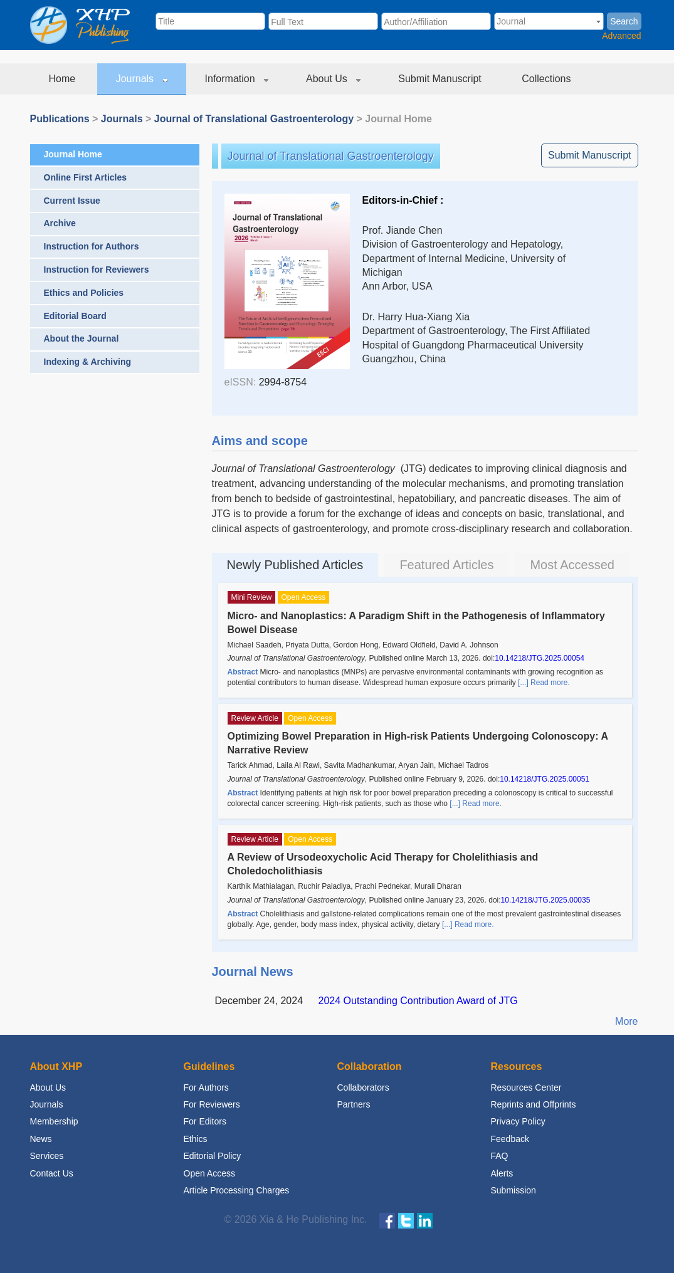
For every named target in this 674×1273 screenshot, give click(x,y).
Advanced (621, 36)
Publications (60, 118)
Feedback (510, 1139)
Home (63, 78)
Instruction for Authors (91, 246)
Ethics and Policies (84, 293)
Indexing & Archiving (88, 362)
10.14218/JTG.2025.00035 (546, 900)
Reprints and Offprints (533, 1104)
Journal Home (73, 154)
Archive (60, 223)
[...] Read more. (544, 682)
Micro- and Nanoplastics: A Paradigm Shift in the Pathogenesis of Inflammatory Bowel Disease (416, 622)
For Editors (205, 1121)
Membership (54, 1121)
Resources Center (526, 1087)
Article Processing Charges (237, 1190)
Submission (513, 1190)
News (41, 1139)
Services (47, 1156)
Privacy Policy (518, 1121)
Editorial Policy (212, 1156)
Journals (141, 78)
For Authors (206, 1087)
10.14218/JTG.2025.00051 (544, 779)
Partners (354, 1104)
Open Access (210, 1173)
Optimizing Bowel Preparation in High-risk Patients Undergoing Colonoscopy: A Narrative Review (418, 743)
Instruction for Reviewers (96, 270)
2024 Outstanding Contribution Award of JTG (418, 1000)
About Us (333, 78)
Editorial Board (75, 316)
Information (236, 78)
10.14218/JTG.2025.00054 (539, 658)
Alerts (502, 1173)
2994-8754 (283, 382)
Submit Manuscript (441, 78)
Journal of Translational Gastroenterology (254, 118)
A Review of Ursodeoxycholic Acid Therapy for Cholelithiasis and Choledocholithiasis (383, 864)
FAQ (499, 1156)
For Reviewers (212, 1104)
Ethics (196, 1139)
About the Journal (81, 338)
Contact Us (51, 1173)
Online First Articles (85, 177)
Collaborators (363, 1087)
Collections (548, 78)
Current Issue (72, 201)
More (626, 1021)
